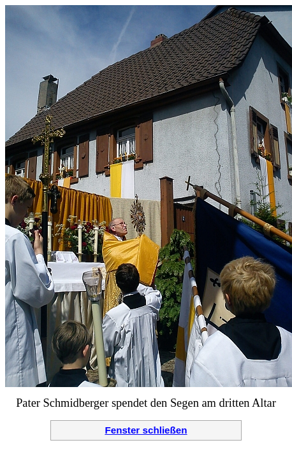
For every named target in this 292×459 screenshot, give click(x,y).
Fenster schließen (146, 430)
